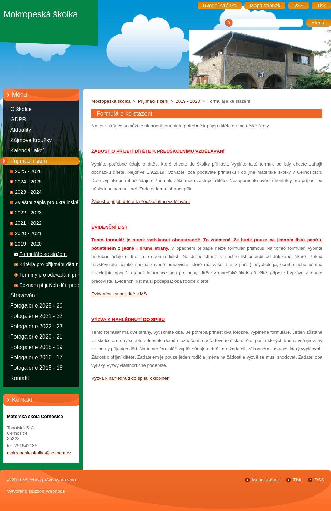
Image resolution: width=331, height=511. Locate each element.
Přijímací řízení (28, 161)
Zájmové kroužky (31, 140)
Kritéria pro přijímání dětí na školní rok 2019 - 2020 (50, 266)
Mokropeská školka (111, 101)
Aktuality (20, 130)
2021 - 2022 (28, 223)
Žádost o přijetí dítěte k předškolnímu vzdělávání (140, 201)
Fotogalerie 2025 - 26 (36, 306)
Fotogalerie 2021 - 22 (36, 316)
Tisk (297, 479)
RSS (319, 479)
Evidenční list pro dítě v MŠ (119, 294)
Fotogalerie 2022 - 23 (36, 326)
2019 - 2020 (28, 244)
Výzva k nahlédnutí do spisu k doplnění (131, 378)
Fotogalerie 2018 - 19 (36, 347)
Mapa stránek (266, 479)
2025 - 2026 (28, 171)
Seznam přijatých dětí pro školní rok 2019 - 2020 (55, 286)
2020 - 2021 (28, 233)
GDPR (18, 119)
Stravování (23, 295)
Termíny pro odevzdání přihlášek (55, 275)
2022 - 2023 (28, 213)
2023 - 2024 (28, 192)
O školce (21, 109)
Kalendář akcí (27, 150)
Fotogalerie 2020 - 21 (36, 337)
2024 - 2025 (28, 181)
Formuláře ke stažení (43, 254)
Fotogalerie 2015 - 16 (36, 368)
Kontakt (19, 378)
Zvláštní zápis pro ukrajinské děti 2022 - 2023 (51, 204)
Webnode (55, 491)
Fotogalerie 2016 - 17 (36, 357)
